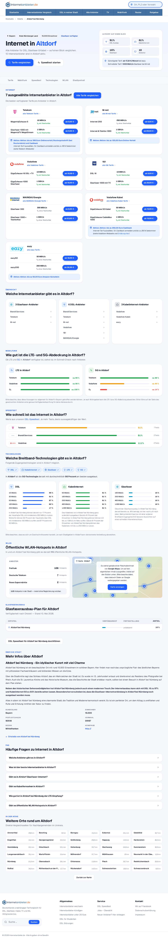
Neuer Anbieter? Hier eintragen (111, 914)
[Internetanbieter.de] (22, 4)
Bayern (12, 36)
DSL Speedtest (104, 906)
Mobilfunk (22, 80)
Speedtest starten (49, 62)
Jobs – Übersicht (104, 910)
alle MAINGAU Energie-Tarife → (35, 201)
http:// (88, 728)
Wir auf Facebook (143, 906)
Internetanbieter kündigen (71, 910)
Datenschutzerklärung (145, 910)
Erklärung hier (123, 233)
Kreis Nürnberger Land (28, 36)
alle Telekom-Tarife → (31, 113)
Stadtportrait (79, 80)
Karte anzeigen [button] (117, 587)
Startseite (10, 19)
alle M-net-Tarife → (110, 113)
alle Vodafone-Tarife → (36, 165)
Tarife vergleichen (19, 62)
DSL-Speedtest (32, 419)
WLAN (65, 80)
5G (18, 359)
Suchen (34, 922)
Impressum (140, 914)
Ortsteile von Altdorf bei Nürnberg (24, 736)
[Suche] (17, 922)
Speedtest (36, 80)
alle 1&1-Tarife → (109, 165)
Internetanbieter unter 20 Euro (73, 914)
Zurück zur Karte (84, 877)
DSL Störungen (66, 923)
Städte (20, 19)
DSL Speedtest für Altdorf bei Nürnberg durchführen (34, 641)
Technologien (52, 80)
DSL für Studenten (68, 919)
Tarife (10, 80)
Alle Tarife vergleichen (87, 95)
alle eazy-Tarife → (34, 250)
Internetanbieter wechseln (71, 906)
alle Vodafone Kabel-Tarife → (118, 201)
